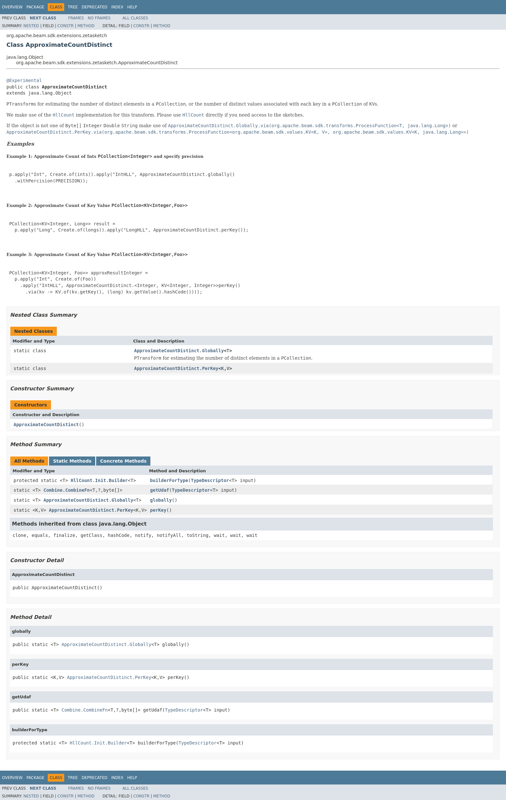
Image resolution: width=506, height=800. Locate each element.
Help (132, 7)
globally (161, 500)
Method (86, 26)
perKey (158, 510)
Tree (73, 7)
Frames (76, 18)
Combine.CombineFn (67, 490)
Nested (31, 26)
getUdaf (159, 490)
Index (117, 7)
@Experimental (24, 80)
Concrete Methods (123, 461)
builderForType (169, 480)
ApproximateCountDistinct (46, 424)
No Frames (99, 18)
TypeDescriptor (210, 480)
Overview (12, 7)
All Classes (135, 18)
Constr (65, 26)
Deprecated (94, 7)
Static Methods (72, 461)
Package (35, 7)
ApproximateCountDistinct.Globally (179, 350)
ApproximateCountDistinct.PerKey (176, 368)
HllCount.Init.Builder (99, 480)
